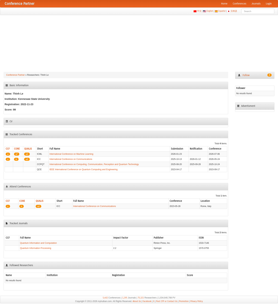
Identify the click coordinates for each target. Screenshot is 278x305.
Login (269, 3)
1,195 (124, 297)
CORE (17, 148)
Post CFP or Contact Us (166, 301)
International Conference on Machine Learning (71, 154)
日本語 (234, 11)
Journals (256, 3)
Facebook (147, 301)
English (210, 11)
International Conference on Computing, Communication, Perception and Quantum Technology (94, 164)
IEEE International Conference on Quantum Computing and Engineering (83, 169)
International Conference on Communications (70, 159)
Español (222, 11)
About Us (137, 301)
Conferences (239, 3)
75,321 (141, 297)
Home (224, 3)
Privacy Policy (196, 301)
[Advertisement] (139, 41)
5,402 (105, 297)
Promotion (184, 301)
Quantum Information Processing (35, 248)
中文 (199, 11)
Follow (255, 75)
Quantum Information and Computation (38, 243)
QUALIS (28, 148)
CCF (8, 148)
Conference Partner (15, 75)
